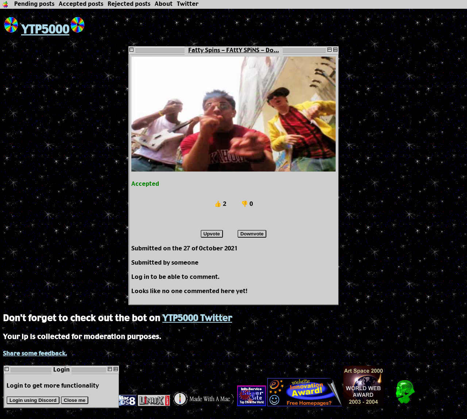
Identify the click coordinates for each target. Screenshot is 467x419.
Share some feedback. (35, 354)
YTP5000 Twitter (197, 318)
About (164, 4)
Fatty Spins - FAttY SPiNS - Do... (233, 50)
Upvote (212, 234)
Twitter (187, 4)
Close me (74, 400)
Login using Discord (33, 400)
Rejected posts (129, 4)
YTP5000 (36, 30)
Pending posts (34, 4)
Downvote (252, 234)
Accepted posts (81, 4)
